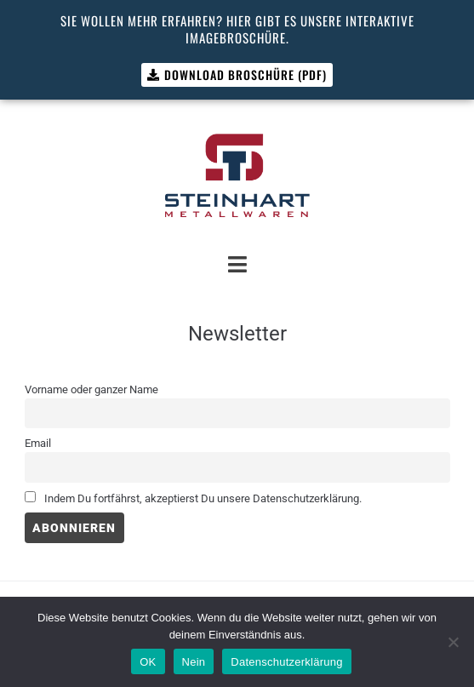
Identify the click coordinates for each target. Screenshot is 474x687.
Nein (194, 662)
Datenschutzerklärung (286, 662)
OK (148, 662)
